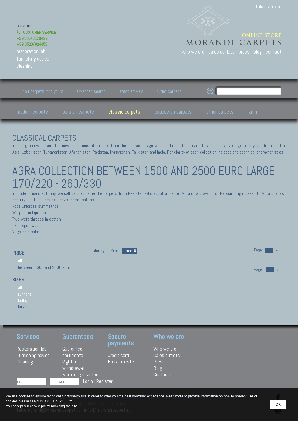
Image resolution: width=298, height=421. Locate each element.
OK (278, 404)
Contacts (162, 374)
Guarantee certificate (72, 351)
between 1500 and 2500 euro (44, 267)
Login (88, 381)
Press (159, 361)
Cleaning (25, 361)
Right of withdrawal (73, 364)
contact (273, 51)
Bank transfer (121, 361)
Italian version (267, 6)
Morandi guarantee (80, 374)
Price (129, 251)
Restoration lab (32, 348)
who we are (193, 51)
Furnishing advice (33, 355)
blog (257, 51)
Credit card (118, 355)
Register (104, 381)
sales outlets (221, 51)
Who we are (164, 348)
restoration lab (31, 51)
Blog (157, 368)
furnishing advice (33, 58)
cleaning (25, 66)
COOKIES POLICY (57, 401)
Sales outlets (166, 355)
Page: (258, 250)
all (20, 261)
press (244, 51)
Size (114, 251)
